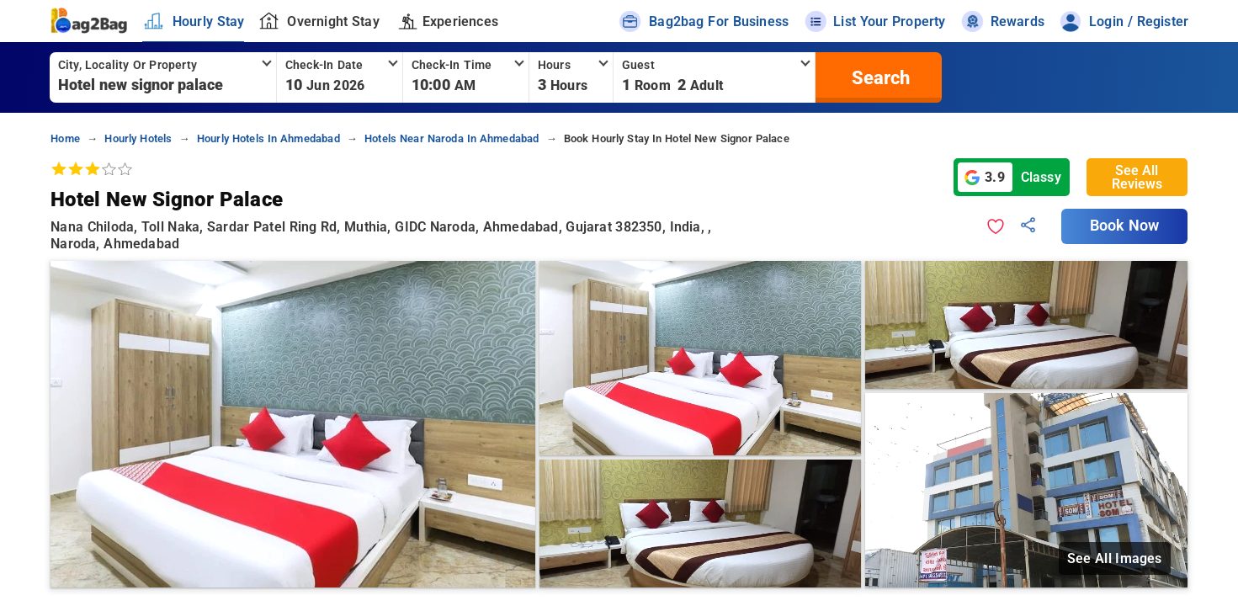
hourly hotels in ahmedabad (268, 138)
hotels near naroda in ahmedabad (451, 138)
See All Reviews (1137, 177)
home (65, 138)
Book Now (1124, 225)
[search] (879, 77)
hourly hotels (138, 138)
